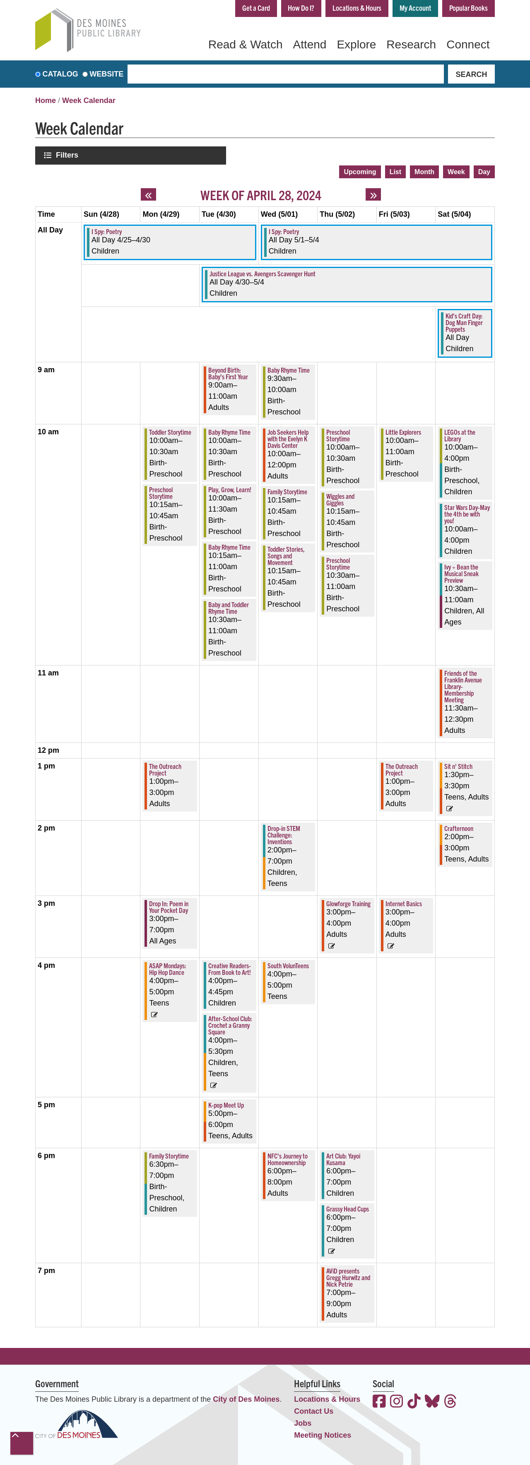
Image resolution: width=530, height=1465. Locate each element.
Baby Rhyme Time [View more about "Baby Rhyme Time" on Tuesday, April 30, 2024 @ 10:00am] (229, 431)
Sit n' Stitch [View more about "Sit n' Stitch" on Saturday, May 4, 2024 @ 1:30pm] (458, 765)
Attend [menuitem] (309, 44)
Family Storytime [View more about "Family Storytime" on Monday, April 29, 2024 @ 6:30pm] (169, 1155)
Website (106, 74)
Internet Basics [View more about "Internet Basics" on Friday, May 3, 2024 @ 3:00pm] (403, 902)
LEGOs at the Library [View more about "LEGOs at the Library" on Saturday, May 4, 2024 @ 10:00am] (459, 434)
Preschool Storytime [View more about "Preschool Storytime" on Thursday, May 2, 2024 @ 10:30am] (338, 562)
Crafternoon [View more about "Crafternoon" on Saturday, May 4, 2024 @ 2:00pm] (458, 827)
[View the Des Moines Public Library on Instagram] (396, 1401)
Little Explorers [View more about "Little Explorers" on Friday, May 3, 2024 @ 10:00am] (403, 431)
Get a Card (254, 7)
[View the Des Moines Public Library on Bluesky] (432, 1401)
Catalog (60, 74)
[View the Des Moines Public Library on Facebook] (379, 1401)
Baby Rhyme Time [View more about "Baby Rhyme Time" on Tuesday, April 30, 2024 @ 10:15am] (229, 546)
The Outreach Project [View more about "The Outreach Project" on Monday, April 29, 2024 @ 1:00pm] (165, 768)
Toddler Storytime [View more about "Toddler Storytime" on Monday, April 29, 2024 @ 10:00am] (170, 431)
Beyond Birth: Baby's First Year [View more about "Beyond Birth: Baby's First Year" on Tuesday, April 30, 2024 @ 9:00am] (228, 372)
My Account (415, 7)
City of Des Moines (246, 1398)
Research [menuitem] (411, 44)
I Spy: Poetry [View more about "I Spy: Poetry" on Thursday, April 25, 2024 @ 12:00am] (107, 230)
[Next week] (373, 193)
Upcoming (360, 170)
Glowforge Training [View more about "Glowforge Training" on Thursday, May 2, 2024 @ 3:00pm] (348, 902)
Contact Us (313, 1410)
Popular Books (468, 7)
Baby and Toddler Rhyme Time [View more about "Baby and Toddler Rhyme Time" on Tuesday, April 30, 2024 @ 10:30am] (228, 606)
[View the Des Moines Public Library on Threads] (450, 1401)
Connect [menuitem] (467, 44)
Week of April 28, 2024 (260, 193)
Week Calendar (89, 100)
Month (424, 170)
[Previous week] (148, 193)
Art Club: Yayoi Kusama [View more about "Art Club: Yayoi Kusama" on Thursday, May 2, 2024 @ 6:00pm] (343, 1158)
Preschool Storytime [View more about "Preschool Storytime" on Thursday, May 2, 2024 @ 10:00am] (338, 434)
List (395, 170)
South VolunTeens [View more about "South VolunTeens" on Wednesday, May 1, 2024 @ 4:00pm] (288, 964)
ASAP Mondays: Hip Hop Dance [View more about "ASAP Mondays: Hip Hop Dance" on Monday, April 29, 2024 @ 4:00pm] (167, 967)
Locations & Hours (356, 7)
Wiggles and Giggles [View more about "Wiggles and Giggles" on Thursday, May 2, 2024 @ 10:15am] (340, 498)
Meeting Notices (322, 1434)
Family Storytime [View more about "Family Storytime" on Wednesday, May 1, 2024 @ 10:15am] (287, 490)
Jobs (302, 1422)
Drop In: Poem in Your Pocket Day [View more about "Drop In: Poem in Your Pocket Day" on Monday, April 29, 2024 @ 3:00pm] (168, 905)
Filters (68, 155)
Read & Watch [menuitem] (245, 44)
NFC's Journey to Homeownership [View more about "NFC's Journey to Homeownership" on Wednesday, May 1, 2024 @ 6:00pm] (287, 1158)
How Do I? (300, 7)
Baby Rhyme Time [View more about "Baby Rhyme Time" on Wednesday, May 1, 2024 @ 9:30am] (288, 369)
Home (45, 100)
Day (484, 170)
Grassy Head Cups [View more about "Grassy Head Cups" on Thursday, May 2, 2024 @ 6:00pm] (347, 1208)
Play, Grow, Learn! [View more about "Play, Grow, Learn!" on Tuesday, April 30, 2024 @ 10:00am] (229, 488)
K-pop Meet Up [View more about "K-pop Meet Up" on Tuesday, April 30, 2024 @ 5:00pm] (226, 1104)
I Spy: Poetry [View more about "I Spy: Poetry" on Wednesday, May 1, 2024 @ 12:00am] (284, 230)
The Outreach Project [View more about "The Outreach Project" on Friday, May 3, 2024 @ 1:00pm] (401, 768)
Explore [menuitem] (356, 44)
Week (456, 170)
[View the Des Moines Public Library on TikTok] (414, 1401)
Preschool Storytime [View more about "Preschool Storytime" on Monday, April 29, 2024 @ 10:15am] (161, 491)
